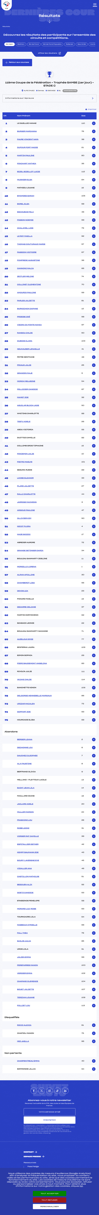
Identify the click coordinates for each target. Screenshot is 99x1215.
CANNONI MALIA (25, 268)
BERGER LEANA (24, 739)
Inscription (49, 1120)
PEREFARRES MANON (27, 965)
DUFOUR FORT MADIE (27, 147)
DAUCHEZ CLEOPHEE (27, 756)
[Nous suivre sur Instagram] (49, 1090)
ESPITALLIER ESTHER (27, 844)
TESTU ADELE (23, 421)
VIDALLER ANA (24, 868)
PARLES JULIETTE (26, 301)
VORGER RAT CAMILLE (28, 836)
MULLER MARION (25, 812)
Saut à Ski (82, 44)
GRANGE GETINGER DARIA (30, 550)
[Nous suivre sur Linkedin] (65, 1090)
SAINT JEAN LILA (25, 788)
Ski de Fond (34, 44)
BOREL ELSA (23, 204)
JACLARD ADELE (25, 804)
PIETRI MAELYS (24, 462)
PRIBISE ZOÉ (23, 317)
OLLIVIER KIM (24, 518)
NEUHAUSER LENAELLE (28, 349)
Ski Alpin (9, 44)
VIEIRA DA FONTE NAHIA (29, 325)
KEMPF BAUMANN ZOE (28, 852)
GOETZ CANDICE (25, 893)
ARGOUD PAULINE (26, 510)
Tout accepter (49, 1193)
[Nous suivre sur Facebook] (34, 1090)
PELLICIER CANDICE (27, 389)
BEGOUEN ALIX (24, 885)
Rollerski (69, 44)
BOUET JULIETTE (25, 989)
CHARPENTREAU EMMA (28, 1061)
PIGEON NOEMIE (25, 220)
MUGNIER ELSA (24, 180)
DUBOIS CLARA (24, 341)
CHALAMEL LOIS (25, 228)
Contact (29, 1152)
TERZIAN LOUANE (26, 997)
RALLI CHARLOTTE (26, 494)
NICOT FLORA (24, 526)
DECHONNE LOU (25, 747)
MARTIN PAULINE (25, 155)
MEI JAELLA (23, 1041)
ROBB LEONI (23, 828)
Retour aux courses (17, 62)
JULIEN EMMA (24, 957)
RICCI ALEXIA (24, 1025)
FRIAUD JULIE (24, 365)
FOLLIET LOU (23, 1005)
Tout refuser (49, 1200)
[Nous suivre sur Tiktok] (57, 1090)
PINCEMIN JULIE (25, 454)
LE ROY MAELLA (24, 236)
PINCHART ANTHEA (26, 163)
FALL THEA (22, 933)
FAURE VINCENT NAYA (27, 139)
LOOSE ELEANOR (25, 478)
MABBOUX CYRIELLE (27, 925)
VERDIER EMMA (24, 973)
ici (50, 1133)
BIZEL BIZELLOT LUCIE (28, 172)
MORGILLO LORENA (26, 567)
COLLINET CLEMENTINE (29, 284)
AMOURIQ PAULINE (26, 292)
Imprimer (91, 109)
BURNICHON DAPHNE (27, 309)
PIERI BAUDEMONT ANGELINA (32, 663)
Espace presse (32, 1157)
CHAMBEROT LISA (26, 583)
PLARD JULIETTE (25, 486)
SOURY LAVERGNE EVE (28, 860)
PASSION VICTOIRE (26, 252)
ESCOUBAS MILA (25, 212)
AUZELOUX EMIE (25, 639)
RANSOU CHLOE (25, 333)
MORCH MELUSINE (26, 381)
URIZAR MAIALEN (26, 704)
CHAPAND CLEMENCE (27, 981)
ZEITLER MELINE (25, 276)
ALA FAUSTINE (24, 764)
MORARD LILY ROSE (26, 909)
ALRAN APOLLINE (26, 575)
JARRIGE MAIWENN (27, 502)
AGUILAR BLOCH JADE (28, 405)
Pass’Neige (33, 1166)
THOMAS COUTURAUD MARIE (31, 244)
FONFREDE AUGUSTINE (28, 260)
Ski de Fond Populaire (52, 44)
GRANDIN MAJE (24, 373)
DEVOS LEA (22, 591)
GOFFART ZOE (24, 712)
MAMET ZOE (22, 397)
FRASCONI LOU (24, 820)
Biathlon (20, 44)
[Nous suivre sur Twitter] (41, 1090)
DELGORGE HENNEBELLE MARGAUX (34, 696)
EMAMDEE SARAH (25, 196)
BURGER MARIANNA (27, 131)
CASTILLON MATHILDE (28, 876)
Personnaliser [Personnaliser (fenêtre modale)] (49, 1206)
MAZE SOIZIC (24, 534)
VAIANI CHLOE (24, 679)
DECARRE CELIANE (26, 607)
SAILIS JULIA (24, 941)
